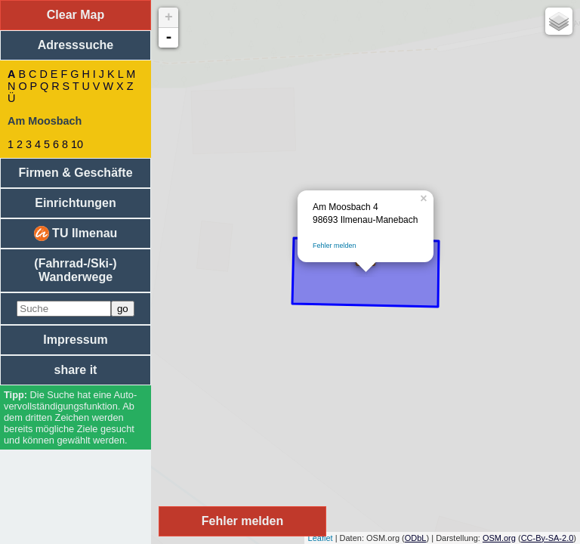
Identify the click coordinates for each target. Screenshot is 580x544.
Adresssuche (76, 45)
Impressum (75, 339)
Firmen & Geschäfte (75, 172)
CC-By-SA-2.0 (547, 537)
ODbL (416, 537)
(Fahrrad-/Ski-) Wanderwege (75, 270)
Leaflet (320, 537)
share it (75, 369)
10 (77, 144)
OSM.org (499, 537)
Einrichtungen (75, 202)
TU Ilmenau (76, 233)
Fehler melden (334, 245)
